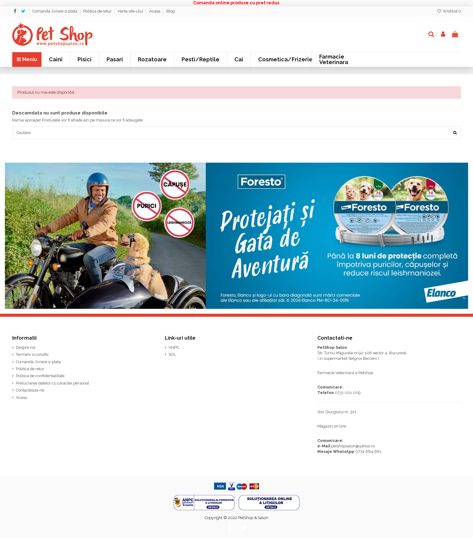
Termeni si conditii (32, 354)
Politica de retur (98, 11)
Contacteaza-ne (30, 390)
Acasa (155, 11)
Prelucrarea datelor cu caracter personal (52, 383)
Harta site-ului (131, 11)
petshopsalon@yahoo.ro (353, 446)
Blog (170, 11)
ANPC (173, 347)
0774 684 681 (368, 451)
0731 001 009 (348, 392)
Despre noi (25, 347)
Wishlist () (449, 11)
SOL (172, 354)
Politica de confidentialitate (40, 376)
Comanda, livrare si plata (55, 11)
